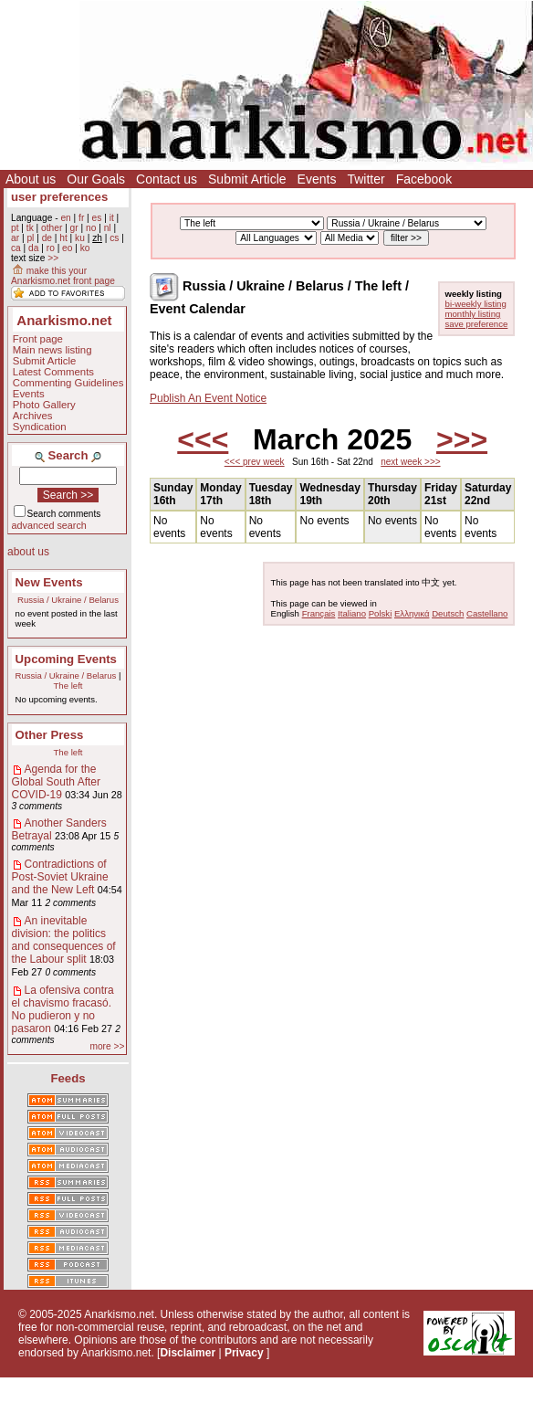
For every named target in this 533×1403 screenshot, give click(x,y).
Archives (33, 415)
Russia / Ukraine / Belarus (68, 600)
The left (68, 685)
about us (28, 551)
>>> (461, 439)
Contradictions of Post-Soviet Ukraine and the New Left (60, 877)
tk (30, 228)
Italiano (352, 613)
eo (67, 248)
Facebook (424, 179)
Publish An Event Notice (208, 398)
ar (15, 238)
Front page (38, 338)
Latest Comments (53, 371)
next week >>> (410, 462)
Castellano (486, 613)
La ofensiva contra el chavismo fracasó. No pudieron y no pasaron (63, 1009)
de (47, 238)
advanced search (49, 525)
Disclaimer (187, 1352)
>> (52, 258)
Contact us (166, 179)
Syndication (40, 426)
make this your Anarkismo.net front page (63, 276)
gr (74, 228)
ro (51, 248)
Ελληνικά (411, 613)
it (112, 218)
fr (81, 218)
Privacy (244, 1352)
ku (80, 238)
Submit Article (247, 179)
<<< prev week (255, 462)
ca (16, 248)
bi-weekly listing (476, 304)
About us (30, 179)
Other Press (50, 735)
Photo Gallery (44, 404)
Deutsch (448, 613)
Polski (380, 613)
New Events (49, 582)
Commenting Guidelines (68, 382)
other (51, 228)
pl (30, 238)
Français (319, 613)
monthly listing (473, 314)
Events (317, 179)
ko (85, 248)
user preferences (59, 197)
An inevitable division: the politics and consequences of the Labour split (64, 939)
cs (114, 238)
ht (63, 238)
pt (15, 228)
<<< (202, 439)
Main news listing (52, 349)
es (97, 218)
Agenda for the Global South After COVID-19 (56, 782)
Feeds (67, 1078)
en (65, 218)
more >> (106, 1046)
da (33, 248)
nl (107, 228)
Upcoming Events (66, 659)
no (91, 228)
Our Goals (96, 179)
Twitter (365, 179)
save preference (476, 324)
